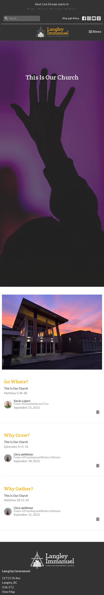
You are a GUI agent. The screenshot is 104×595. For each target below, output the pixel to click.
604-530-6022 (70, 18)
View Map (8, 591)
